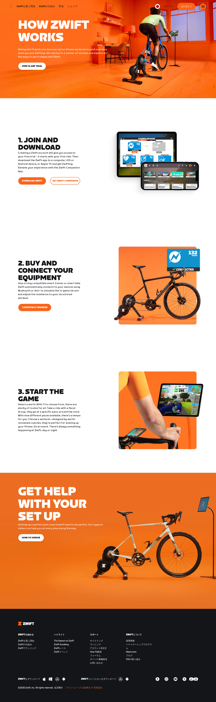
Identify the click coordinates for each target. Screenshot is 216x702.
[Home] (11, 7)
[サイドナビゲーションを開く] (203, 7)
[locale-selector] (157, 6)
